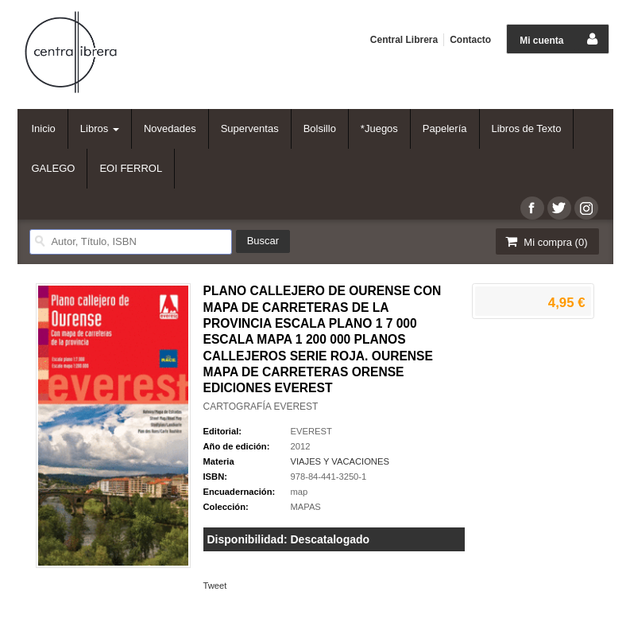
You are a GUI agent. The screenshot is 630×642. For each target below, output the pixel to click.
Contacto (470, 39)
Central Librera (404, 39)
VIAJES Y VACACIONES (340, 461)
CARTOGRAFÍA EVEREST (261, 406)
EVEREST (311, 431)
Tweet (215, 585)
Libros (99, 128)
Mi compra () (546, 241)
